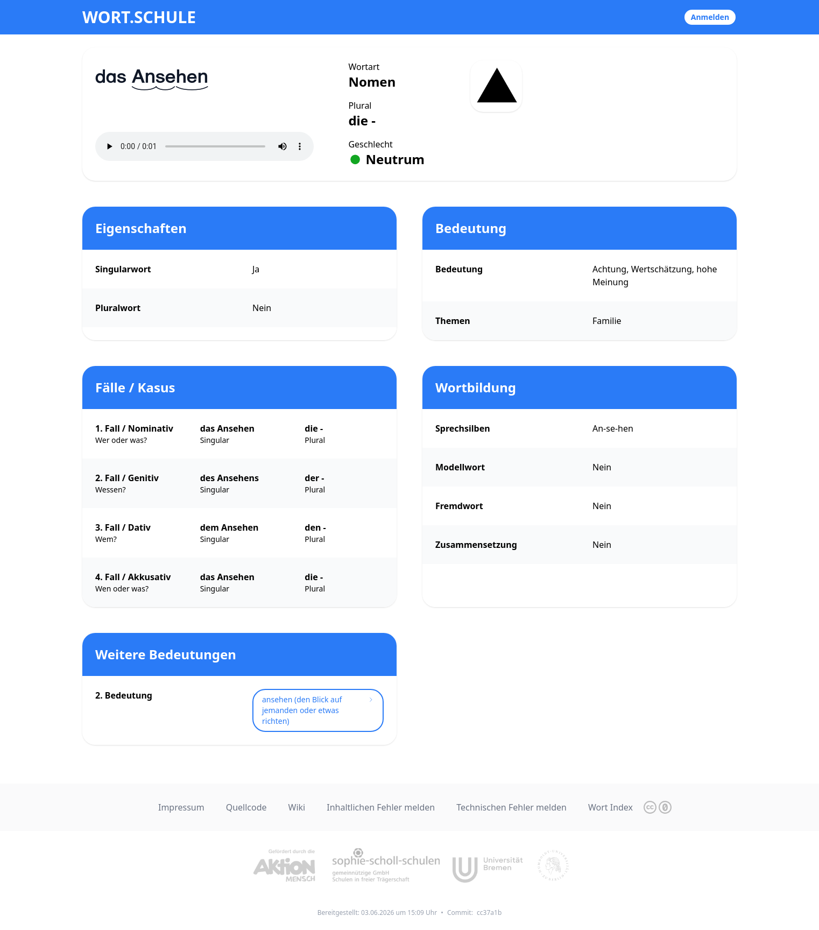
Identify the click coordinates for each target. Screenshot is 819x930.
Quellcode (246, 807)
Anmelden (710, 17)
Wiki (297, 807)
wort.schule (139, 17)
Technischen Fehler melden (511, 807)
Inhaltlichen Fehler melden (381, 807)
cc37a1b (489, 912)
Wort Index (610, 807)
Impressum (181, 807)
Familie (607, 321)
